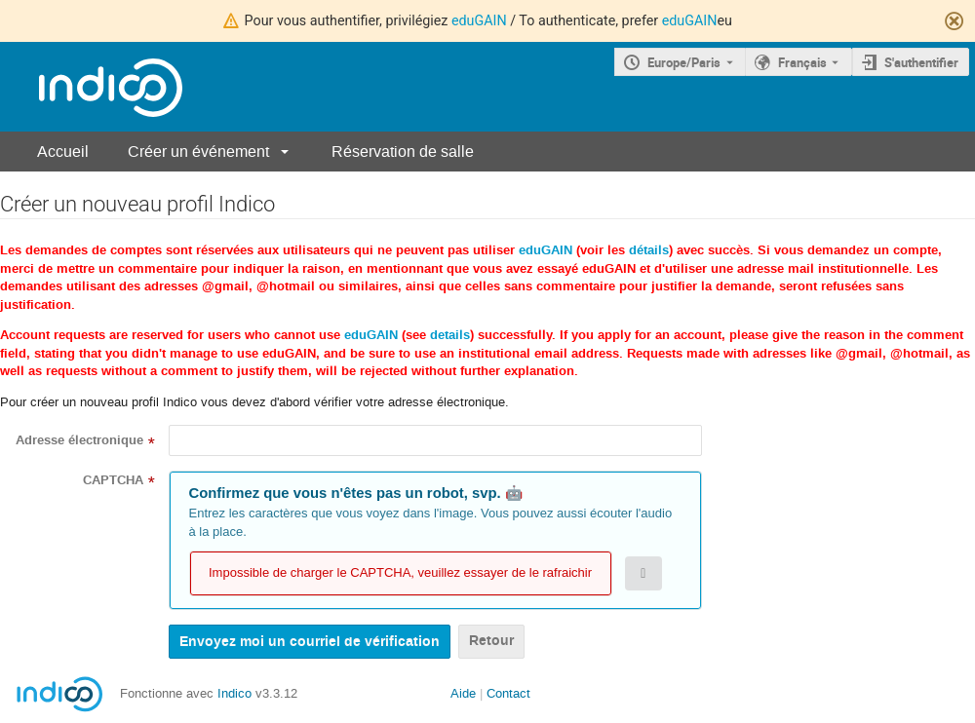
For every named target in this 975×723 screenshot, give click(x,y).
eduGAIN (479, 20)
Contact (508, 693)
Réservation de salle (403, 151)
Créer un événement (198, 151)
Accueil (63, 151)
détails (649, 250)
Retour (491, 640)
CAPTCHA (113, 480)
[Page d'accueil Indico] (91, 87)
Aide (463, 693)
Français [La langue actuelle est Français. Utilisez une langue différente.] (802, 62)
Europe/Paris (684, 62)
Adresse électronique (79, 440)
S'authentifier (921, 62)
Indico (234, 693)
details (450, 335)
